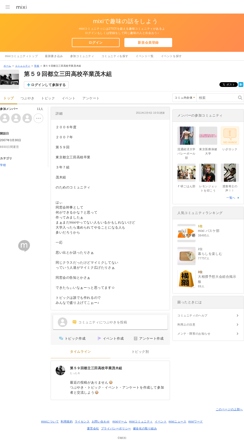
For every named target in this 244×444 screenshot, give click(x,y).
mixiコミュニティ (141, 421)
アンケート (91, 98)
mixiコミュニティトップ (21, 56)
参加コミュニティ (82, 56)
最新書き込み (54, 56)
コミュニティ (22, 65)
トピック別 (140, 351)
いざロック (230, 149)
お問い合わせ (101, 421)
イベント (69, 98)
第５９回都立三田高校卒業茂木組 (96, 368)
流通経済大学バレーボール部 (186, 154)
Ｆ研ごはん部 (186, 186)
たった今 (75, 373)
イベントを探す (171, 56)
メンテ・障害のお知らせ (194, 333)
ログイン (95, 42)
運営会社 (93, 428)
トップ (8, 98)
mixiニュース (177, 421)
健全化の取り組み (145, 428)
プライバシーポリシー (116, 428)
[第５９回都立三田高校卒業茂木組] (60, 370)
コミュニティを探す (114, 56)
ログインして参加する (48, 85)
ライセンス (82, 421)
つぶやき (27, 98)
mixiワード (195, 421)
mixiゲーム (119, 421)
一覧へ (230, 197)
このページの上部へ (229, 409)
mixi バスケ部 (208, 231)
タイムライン (80, 351)
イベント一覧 (145, 56)
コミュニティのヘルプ (192, 315)
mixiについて (50, 421)
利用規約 (67, 421)
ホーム (7, 65)
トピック (48, 98)
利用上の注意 (186, 324)
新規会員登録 (148, 42)
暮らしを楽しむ (210, 254)
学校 (36, 65)
